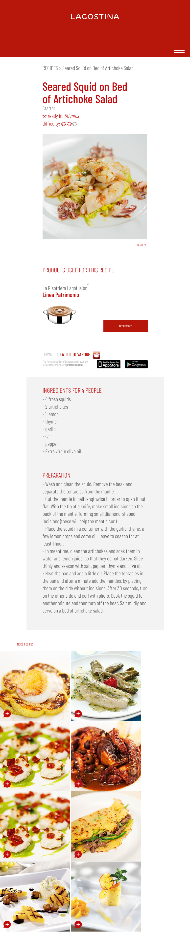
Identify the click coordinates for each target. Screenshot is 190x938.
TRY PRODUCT (125, 326)
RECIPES (50, 68)
